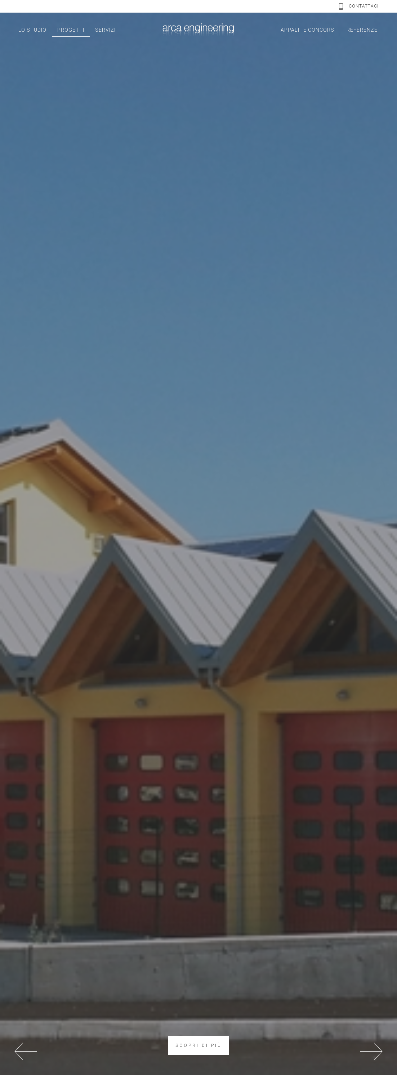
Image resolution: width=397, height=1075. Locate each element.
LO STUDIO (32, 30)
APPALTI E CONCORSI (308, 30)
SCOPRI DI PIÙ (198, 1045)
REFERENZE (362, 30)
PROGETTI (70, 30)
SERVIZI (105, 30)
